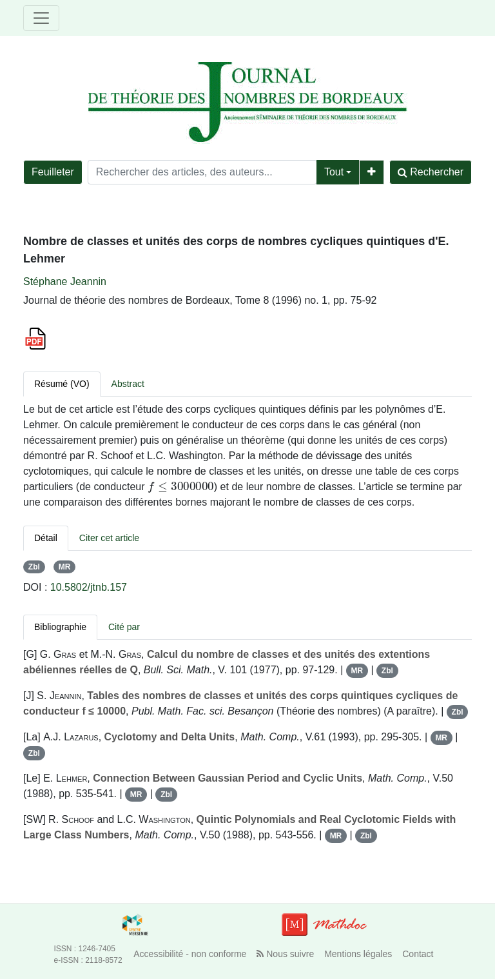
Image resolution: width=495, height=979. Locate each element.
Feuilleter (53, 171)
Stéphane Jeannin (64, 281)
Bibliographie (60, 627)
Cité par (124, 627)
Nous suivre (285, 954)
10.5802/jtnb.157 (88, 587)
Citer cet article (109, 538)
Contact (417, 954)
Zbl (34, 566)
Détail (45, 538)
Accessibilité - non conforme (189, 954)
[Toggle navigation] (41, 18)
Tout (334, 171)
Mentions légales (358, 954)
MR (65, 566)
